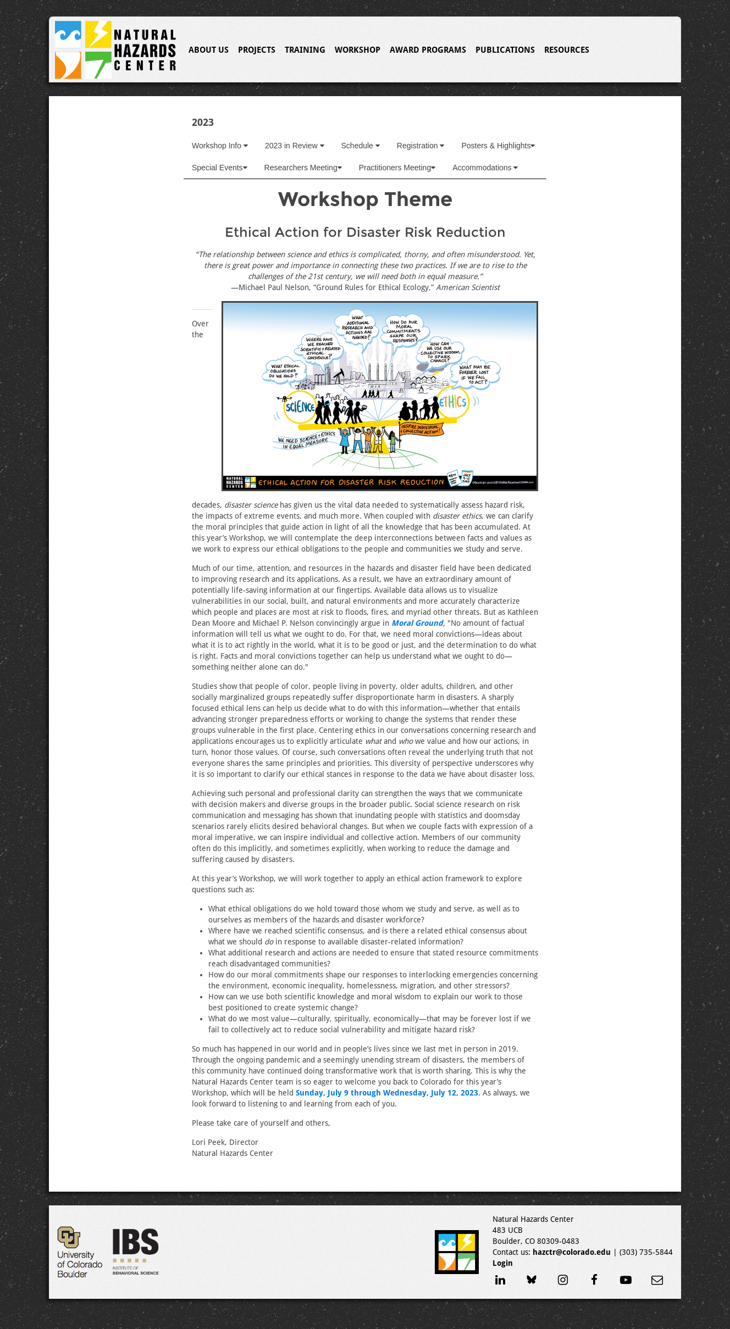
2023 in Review (294, 145)
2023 (203, 122)
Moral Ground (417, 623)
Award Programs (428, 50)
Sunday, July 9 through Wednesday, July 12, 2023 (387, 1092)
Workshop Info (220, 145)
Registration (421, 145)
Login (503, 1263)
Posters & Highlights (498, 145)
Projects (256, 50)
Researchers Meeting (303, 167)
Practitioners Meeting (397, 167)
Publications (505, 50)
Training (305, 50)
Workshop (357, 50)
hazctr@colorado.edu (572, 1252)
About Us (209, 50)
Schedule (360, 145)
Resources (566, 50)
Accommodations (485, 167)
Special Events (219, 167)
